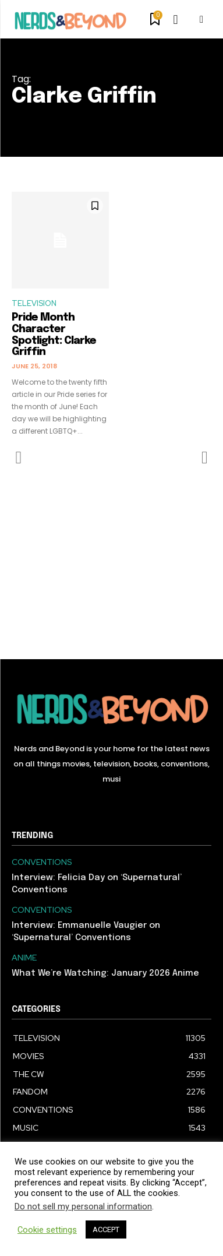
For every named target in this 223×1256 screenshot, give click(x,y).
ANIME (24, 958)
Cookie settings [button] (47, 1230)
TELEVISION (34, 303)
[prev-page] (19, 457)
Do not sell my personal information (83, 1206)
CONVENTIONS (42, 862)
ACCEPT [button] (106, 1229)
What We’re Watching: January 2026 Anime (105, 973)
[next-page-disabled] (204, 457)
